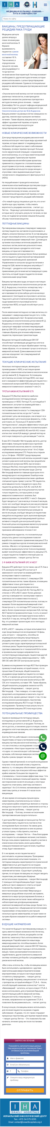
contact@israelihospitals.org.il (28, 1122)
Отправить (25, 1090)
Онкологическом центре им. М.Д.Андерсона (21, 111)
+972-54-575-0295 (27, 1119)
